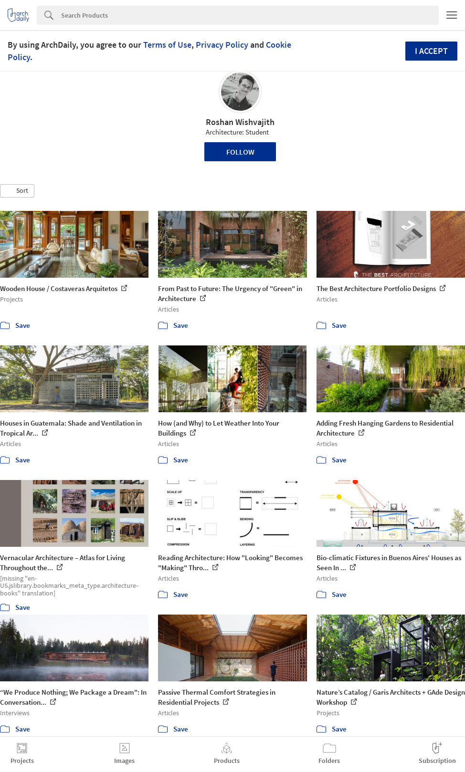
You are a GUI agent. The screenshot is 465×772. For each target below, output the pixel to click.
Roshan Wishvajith (240, 121)
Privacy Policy (222, 44)
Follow (240, 151)
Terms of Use (167, 44)
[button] (17, 191)
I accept (431, 50)
